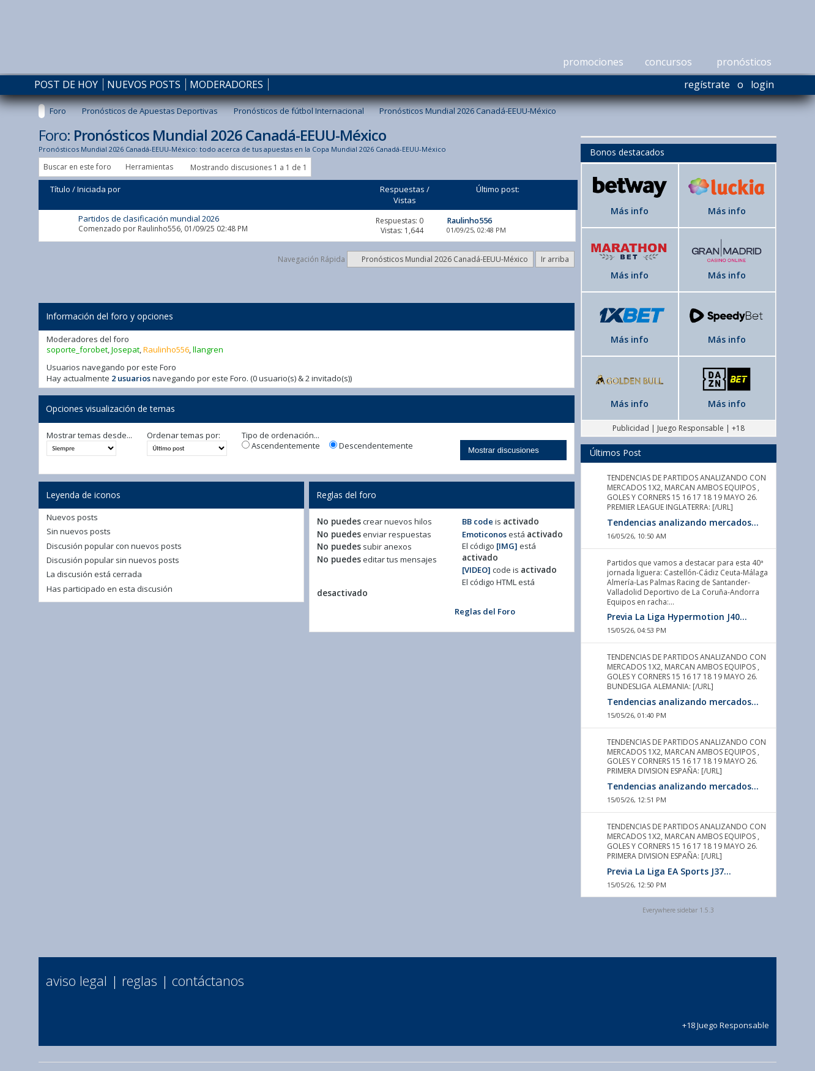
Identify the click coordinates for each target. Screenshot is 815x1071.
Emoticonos (484, 534)
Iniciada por (99, 189)
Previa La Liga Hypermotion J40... (677, 616)
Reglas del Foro (485, 611)
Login (762, 84)
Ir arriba (555, 259)
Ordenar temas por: (183, 435)
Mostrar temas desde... (89, 435)
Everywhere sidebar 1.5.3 (678, 910)
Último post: (497, 189)
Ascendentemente (281, 446)
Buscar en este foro (77, 167)
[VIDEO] (476, 569)
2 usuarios (131, 378)
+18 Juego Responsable (725, 1020)
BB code (477, 521)
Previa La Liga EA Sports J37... (669, 871)
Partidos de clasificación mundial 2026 (148, 218)
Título (60, 189)
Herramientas (149, 167)
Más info (630, 211)
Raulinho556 (159, 228)
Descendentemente (371, 446)
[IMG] (507, 545)
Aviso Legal (76, 980)
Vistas (404, 200)
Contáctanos (208, 980)
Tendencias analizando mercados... (683, 522)
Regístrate (707, 84)
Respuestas (402, 189)
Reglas (139, 980)
